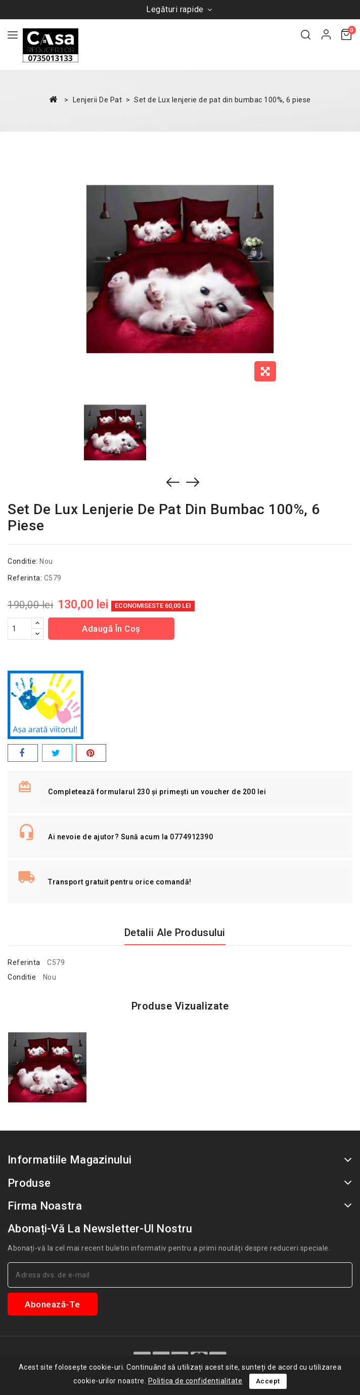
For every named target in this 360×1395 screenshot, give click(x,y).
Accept (268, 1381)
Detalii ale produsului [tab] (175, 932)
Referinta (24, 962)
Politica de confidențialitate (195, 1381)
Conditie (22, 977)
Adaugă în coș (111, 629)
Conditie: (23, 561)
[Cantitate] (20, 628)
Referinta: (25, 578)
